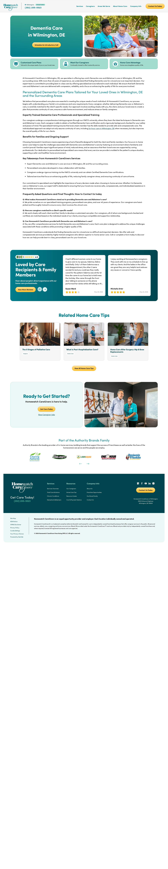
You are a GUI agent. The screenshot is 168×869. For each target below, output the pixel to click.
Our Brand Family (92, 496)
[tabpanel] (35, 457)
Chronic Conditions (53, 496)
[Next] (88, 463)
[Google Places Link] (138, 483)
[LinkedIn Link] (149, 483)
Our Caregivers (71, 489)
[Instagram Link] (153, 483)
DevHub (20, 537)
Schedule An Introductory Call (46, 45)
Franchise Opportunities (94, 492)
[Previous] (80, 463)
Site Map (13, 518)
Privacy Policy (14, 528)
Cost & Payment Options (74, 500)
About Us (89, 489)
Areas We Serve (104, 6)
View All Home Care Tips (84, 368)
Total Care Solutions (53, 492)
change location (40, 4)
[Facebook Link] (142, 483)
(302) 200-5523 (33, 7)
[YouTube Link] (146, 483)
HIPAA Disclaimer (15, 525)
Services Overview (53, 489)
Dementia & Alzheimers (54, 500)
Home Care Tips (71, 492)
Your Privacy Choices (17, 534)
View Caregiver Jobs (46, 414)
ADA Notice (13, 521)
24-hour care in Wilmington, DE (101, 128)
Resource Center (71, 496)
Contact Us (90, 500)
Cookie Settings (15, 531)
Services (79, 6)
